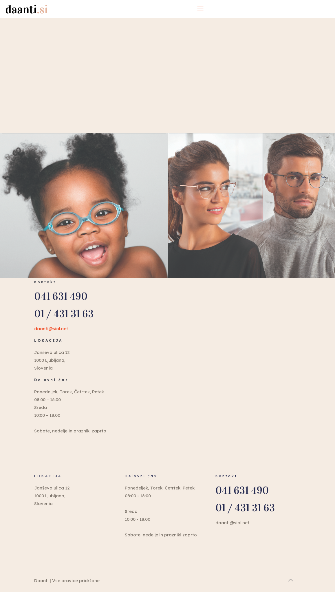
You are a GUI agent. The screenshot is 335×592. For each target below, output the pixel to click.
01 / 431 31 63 (64, 314)
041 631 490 (60, 296)
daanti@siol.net (51, 328)
